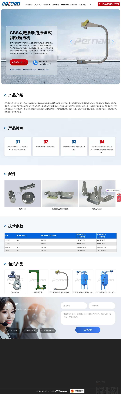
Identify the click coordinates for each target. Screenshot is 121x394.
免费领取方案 (17, 62)
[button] (113, 42)
